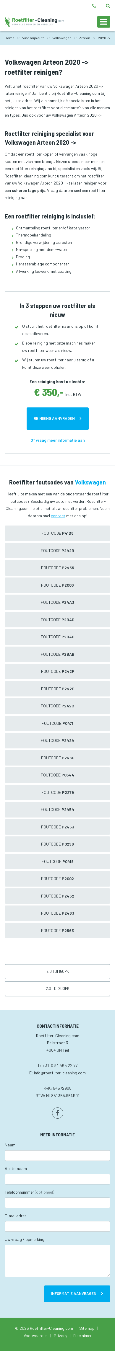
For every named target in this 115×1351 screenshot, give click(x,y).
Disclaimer (82, 1335)
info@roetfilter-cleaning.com (60, 1072)
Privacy (60, 1335)
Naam (10, 1144)
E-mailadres (16, 1215)
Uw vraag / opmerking (24, 1239)
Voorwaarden (36, 1335)
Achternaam (16, 1168)
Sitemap (87, 1328)
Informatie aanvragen (73, 1293)
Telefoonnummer (29, 1192)
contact (58, 515)
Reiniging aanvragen (54, 418)
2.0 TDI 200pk (57, 988)
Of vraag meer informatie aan (57, 440)
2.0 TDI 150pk (57, 971)
